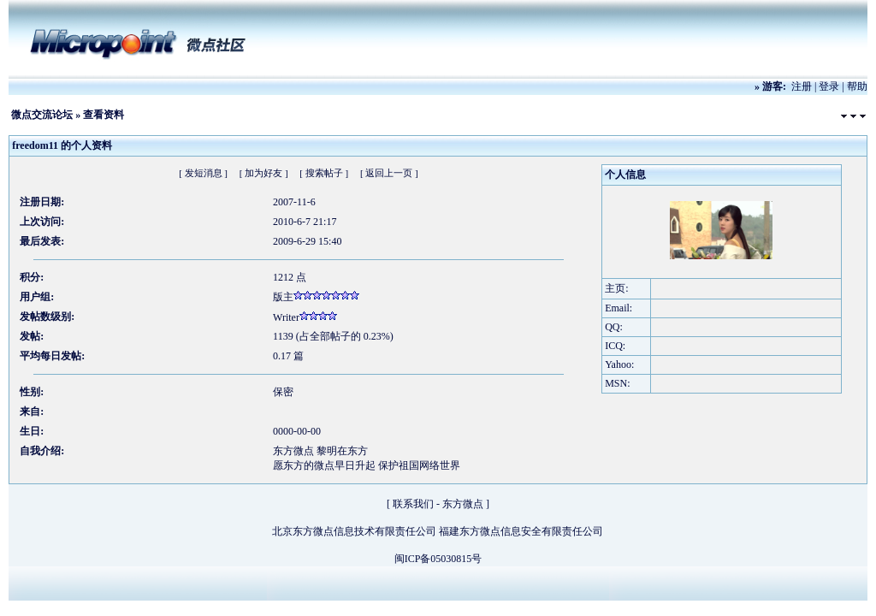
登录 (829, 86)
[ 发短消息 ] (203, 173)
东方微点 (462, 504)
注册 (801, 86)
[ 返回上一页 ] (389, 173)
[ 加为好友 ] (264, 173)
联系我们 (413, 504)
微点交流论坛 (42, 115)
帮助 (857, 86)
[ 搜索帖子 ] (323, 173)
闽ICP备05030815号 (438, 559)
